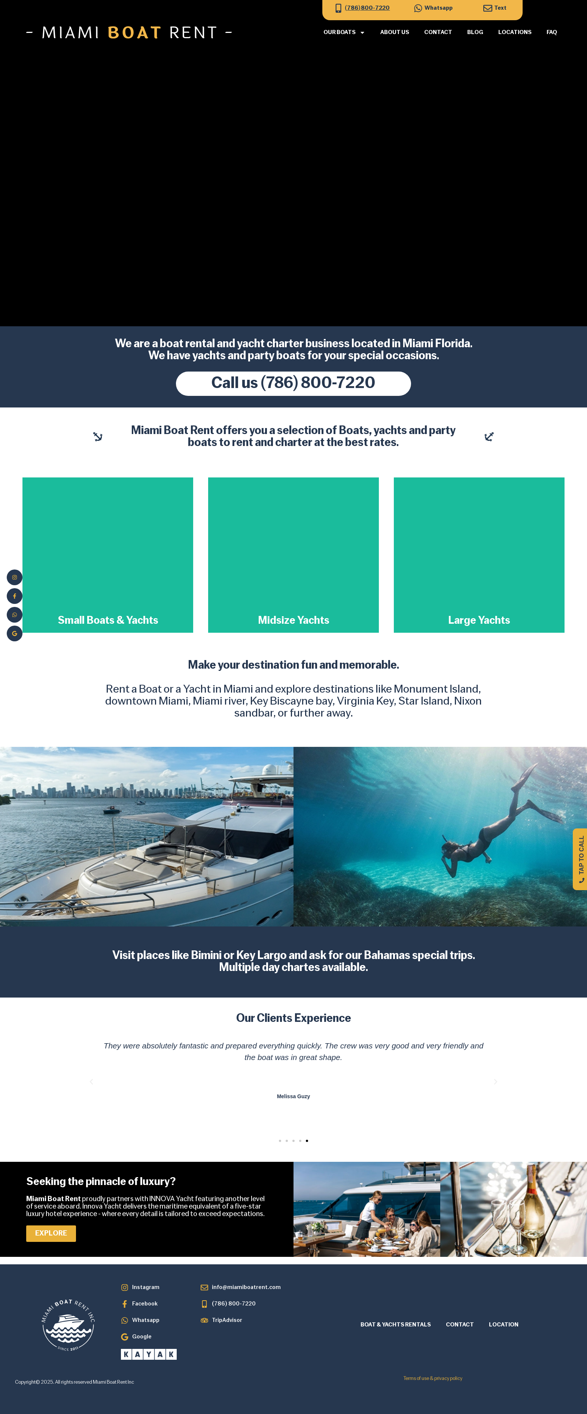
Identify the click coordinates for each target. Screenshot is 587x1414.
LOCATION (503, 1325)
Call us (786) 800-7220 (293, 383)
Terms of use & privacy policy (433, 1378)
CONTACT (460, 1325)
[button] (91, 1081)
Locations (515, 33)
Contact (438, 33)
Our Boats (344, 32)
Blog (475, 33)
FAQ (552, 33)
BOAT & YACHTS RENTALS (396, 1325)
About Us (394, 33)
